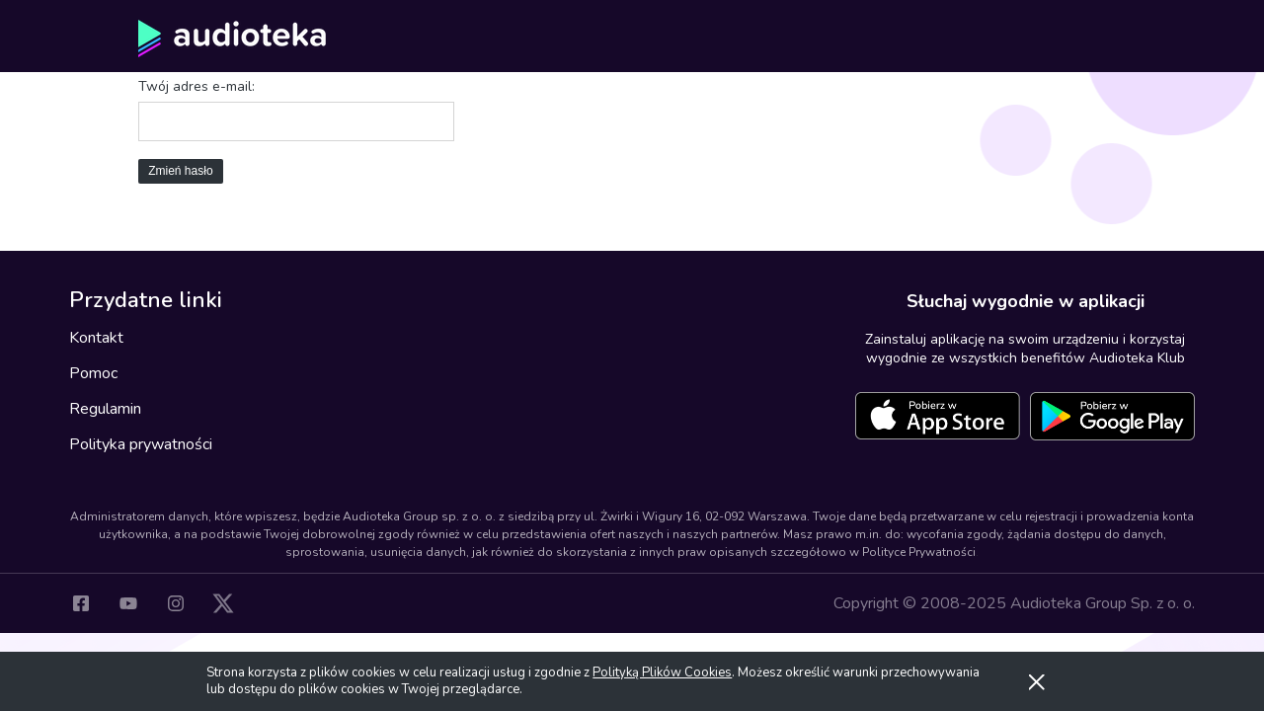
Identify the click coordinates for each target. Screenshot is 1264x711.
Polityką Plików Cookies (662, 672)
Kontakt (96, 338)
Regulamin (105, 409)
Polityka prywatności (140, 444)
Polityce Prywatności (919, 552)
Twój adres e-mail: (196, 86)
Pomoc (93, 373)
